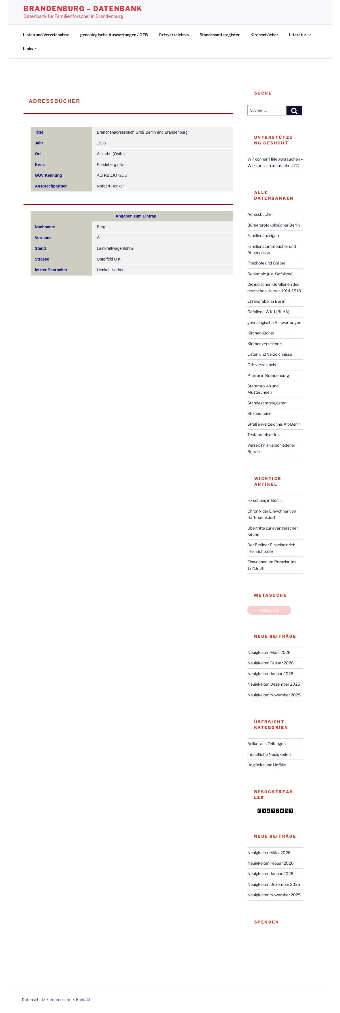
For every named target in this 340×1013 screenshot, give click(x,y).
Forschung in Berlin (264, 500)
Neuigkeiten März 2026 (268, 652)
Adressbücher (260, 214)
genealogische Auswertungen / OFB (114, 34)
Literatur (300, 34)
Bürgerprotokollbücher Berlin (273, 225)
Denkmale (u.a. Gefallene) (270, 273)
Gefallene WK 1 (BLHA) (268, 311)
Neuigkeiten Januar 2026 (270, 673)
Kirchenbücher (264, 34)
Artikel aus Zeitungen (266, 743)
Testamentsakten (263, 434)
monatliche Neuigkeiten (269, 754)
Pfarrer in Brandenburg (268, 375)
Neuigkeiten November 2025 (274, 694)
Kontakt (83, 999)
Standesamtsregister (219, 34)
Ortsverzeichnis (174, 34)
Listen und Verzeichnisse (46, 34)
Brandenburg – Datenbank (83, 9)
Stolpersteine (259, 413)
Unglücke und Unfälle (266, 764)
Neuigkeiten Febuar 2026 (270, 662)
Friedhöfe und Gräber (266, 263)
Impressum (60, 999)
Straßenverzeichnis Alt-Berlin (274, 424)
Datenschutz (33, 999)
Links (30, 48)
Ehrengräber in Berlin (266, 301)
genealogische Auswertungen (274, 322)
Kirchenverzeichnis (264, 343)
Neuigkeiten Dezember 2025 (273, 684)
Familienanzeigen (263, 235)
